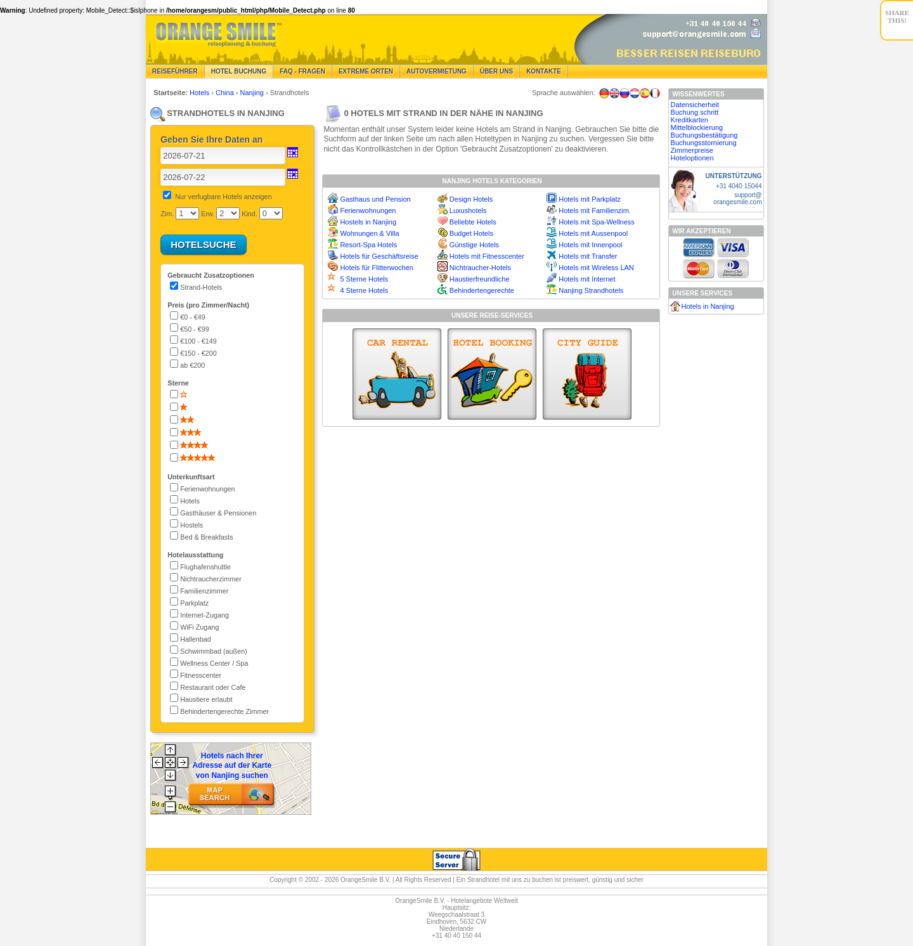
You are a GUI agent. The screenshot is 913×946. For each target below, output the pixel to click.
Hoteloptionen (692, 158)
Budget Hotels (471, 233)
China (226, 92)
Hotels (200, 92)
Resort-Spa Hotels (368, 245)
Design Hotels (471, 199)
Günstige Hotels (474, 245)
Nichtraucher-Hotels (480, 267)
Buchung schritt (695, 112)
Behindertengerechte (482, 290)
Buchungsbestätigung (704, 135)
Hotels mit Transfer (588, 256)
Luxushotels (468, 210)
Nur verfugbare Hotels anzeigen (223, 196)
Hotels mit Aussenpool (593, 233)
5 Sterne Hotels (364, 279)
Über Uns (496, 71)
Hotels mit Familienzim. (595, 210)
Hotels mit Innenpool (590, 245)
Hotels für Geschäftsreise (379, 256)
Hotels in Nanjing (708, 306)
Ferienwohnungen (368, 210)
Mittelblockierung (697, 127)
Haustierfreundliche (480, 279)
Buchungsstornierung (704, 142)
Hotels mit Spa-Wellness (597, 222)
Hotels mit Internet (587, 279)
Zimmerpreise (692, 150)
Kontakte (543, 71)
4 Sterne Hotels (364, 290)
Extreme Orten (366, 71)
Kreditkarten (689, 120)
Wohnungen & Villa (369, 233)
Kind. (249, 213)
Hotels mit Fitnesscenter (487, 256)
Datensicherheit (695, 104)
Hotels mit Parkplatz (590, 199)
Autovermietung (436, 71)
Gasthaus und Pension (375, 199)
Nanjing (253, 92)
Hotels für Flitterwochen (376, 267)
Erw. (207, 213)
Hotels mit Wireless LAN (596, 267)
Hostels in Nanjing (368, 222)
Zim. (167, 213)
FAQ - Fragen (302, 71)
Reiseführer (175, 71)
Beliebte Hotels (473, 222)
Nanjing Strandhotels (591, 290)
